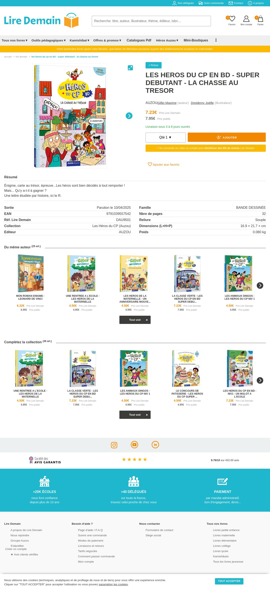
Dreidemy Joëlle (202, 103)
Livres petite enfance (220, 529)
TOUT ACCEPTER (229, 581)
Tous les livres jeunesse (222, 561)
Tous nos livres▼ (15, 40)
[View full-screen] (130, 67)
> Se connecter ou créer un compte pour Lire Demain (205, 148)
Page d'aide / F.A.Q (84, 529)
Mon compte (80, 561)
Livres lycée (215, 550)
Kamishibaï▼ (80, 40)
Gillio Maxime (167, 103)
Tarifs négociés (82, 550)
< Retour (153, 65)
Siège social (147, 534)
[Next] (129, 116)
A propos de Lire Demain (20, 529)
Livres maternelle (218, 534)
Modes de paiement (84, 540)
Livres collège (216, 545)
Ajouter (227, 137)
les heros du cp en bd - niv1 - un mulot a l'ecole (239, 393)
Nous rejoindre (14, 534)
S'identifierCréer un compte (15, 547)
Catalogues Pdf (136, 40)
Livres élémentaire (219, 540)
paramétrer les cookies (113, 584)
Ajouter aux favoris (163, 164)
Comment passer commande (90, 556)
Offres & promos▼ (107, 40)
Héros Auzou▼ (163, 40)
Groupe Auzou (14, 540)
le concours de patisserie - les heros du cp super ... (187, 393)
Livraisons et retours (85, 545)
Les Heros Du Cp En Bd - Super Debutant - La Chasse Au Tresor (64, 56)
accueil (8, 56)
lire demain (21, 56)
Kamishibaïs (215, 556)
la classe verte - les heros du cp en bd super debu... (187, 298)
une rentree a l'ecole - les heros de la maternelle (82, 298)
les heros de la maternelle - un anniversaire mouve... (135, 298)
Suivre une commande (86, 534)
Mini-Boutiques (189, 40)
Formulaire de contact (153, 529)
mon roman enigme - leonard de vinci (30, 297)
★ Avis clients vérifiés (18, 553)
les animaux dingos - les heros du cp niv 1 (239, 297)
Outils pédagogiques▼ (48, 40)
